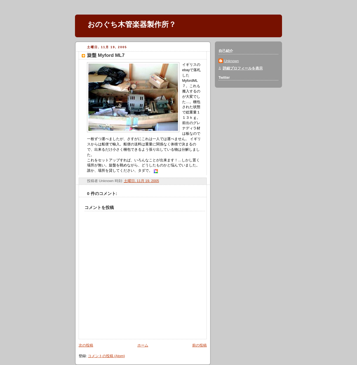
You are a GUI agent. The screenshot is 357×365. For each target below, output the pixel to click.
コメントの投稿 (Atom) (106, 356)
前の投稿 (199, 345)
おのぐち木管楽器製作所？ (132, 24)
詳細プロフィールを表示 (243, 68)
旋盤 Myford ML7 (106, 55)
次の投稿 (86, 345)
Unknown (231, 61)
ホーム (142, 345)
